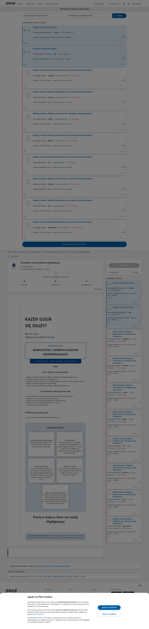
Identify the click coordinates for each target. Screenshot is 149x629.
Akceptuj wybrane (109, 614)
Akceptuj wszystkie (109, 607)
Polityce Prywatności (38, 614)
